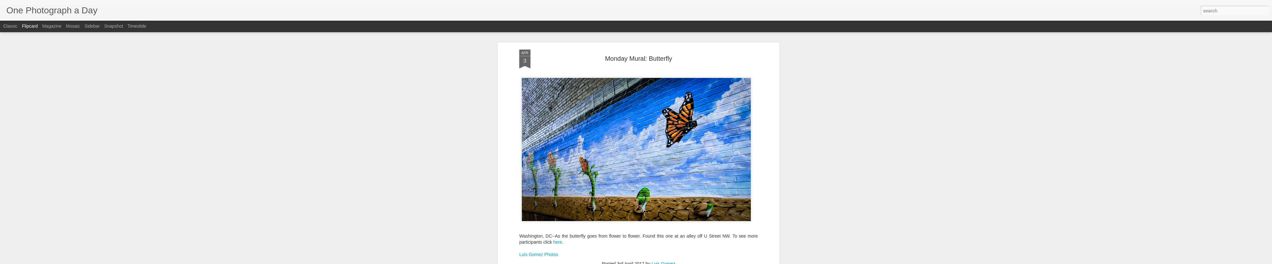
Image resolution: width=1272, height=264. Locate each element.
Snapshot (113, 26)
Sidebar (92, 26)
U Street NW (701, 254)
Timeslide (137, 26)
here (557, 224)
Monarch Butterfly (638, 254)
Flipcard (30, 26)
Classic (10, 26)
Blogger (656, 260)
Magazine (52, 26)
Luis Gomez (663, 246)
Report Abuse (674, 260)
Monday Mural (672, 254)
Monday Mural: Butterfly (638, 41)
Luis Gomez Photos (538, 237)
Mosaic (73, 26)
